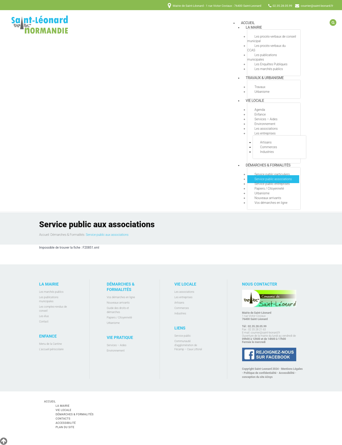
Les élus (44, 316)
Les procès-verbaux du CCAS (266, 48)
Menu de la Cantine (50, 343)
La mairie (254, 27)
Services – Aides (266, 119)
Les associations (266, 128)
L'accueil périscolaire (51, 349)
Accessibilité (286, 373)
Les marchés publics (269, 69)
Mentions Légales (292, 368)
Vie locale (255, 100)
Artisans (266, 142)
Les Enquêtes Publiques (271, 64)
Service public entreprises (272, 184)
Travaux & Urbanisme (265, 78)
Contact (43, 321)
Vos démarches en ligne (271, 202)
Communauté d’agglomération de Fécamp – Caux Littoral (188, 345)
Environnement (265, 124)
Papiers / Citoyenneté (269, 188)
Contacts (63, 418)
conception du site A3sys (257, 377)
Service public (182, 335)
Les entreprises (265, 133)
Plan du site (65, 427)
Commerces (268, 147)
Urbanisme (262, 91)
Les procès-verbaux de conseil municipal (271, 39)
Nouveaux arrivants (268, 198)
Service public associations (273, 179)
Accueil (44, 235)
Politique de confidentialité (260, 373)
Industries (267, 152)
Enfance (260, 114)
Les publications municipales (262, 57)
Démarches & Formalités (268, 165)
